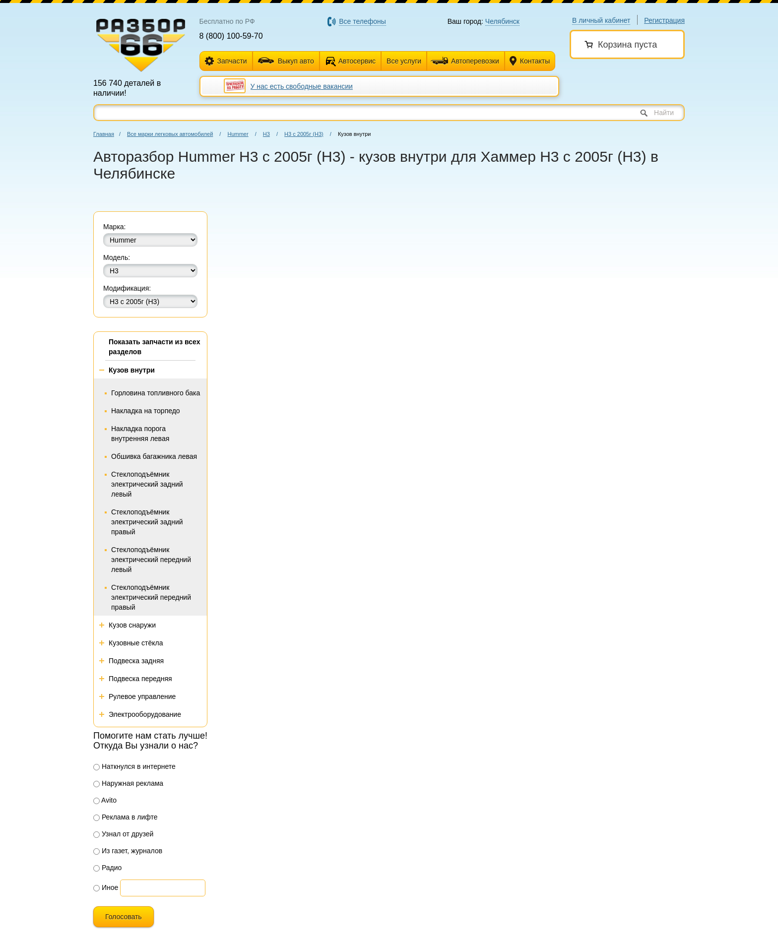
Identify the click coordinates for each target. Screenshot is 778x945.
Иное (105, 887)
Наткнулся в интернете (134, 766)
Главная (103, 134)
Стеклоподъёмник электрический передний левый (151, 559)
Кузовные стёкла (136, 643)
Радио (107, 868)
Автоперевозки (465, 61)
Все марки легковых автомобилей (170, 134)
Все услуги (404, 61)
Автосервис (357, 61)
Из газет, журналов (127, 851)
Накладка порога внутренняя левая (140, 433)
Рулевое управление (142, 696)
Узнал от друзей (123, 834)
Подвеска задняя (136, 661)
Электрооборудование (145, 714)
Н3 (266, 134)
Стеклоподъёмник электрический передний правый (151, 597)
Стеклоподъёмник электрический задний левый (147, 484)
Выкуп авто (286, 61)
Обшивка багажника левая (154, 456)
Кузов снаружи (132, 625)
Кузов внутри (132, 370)
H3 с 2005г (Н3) (304, 134)
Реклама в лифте (125, 817)
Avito (105, 800)
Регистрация (664, 20)
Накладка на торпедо (145, 411)
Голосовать (123, 917)
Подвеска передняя (140, 679)
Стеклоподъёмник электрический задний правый (147, 522)
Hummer (237, 134)
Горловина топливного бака (155, 393)
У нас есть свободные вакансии (302, 86)
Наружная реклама (128, 783)
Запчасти (226, 61)
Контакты (530, 61)
